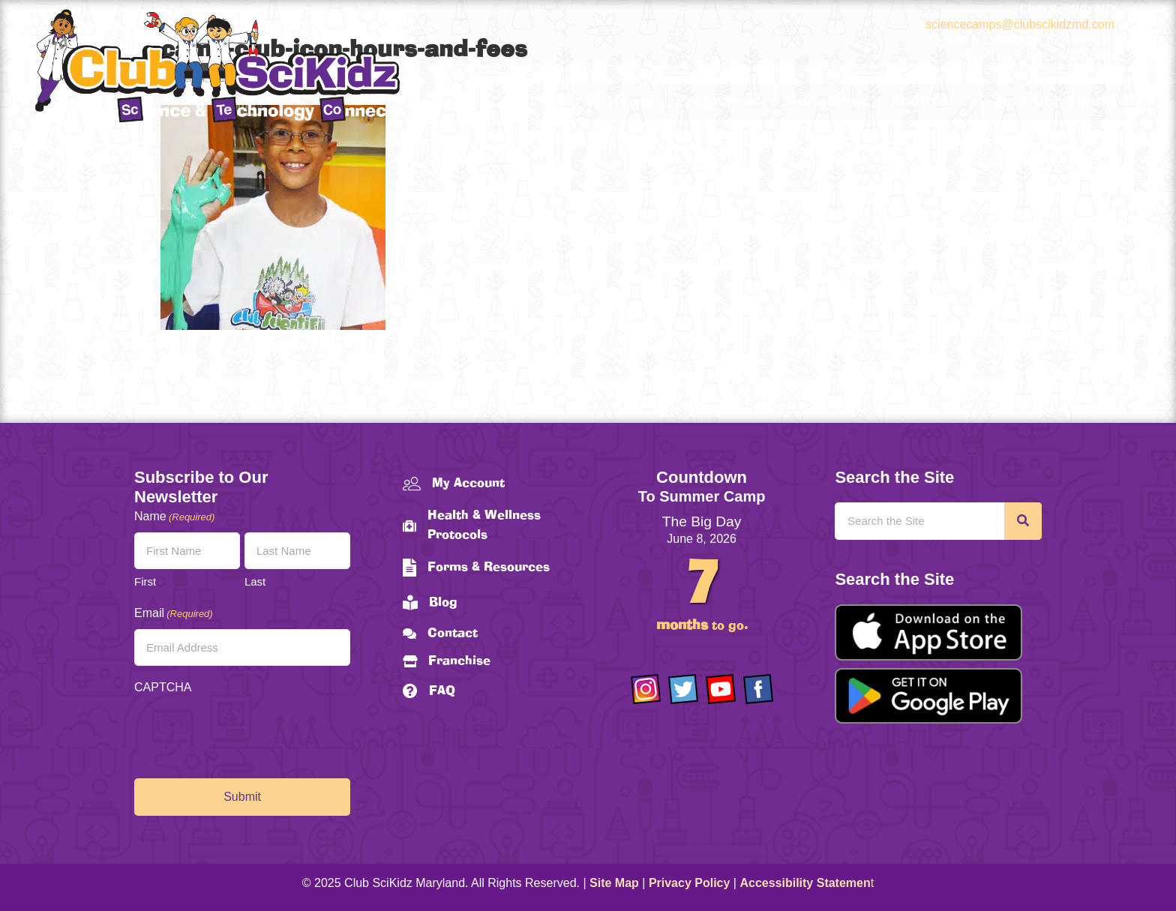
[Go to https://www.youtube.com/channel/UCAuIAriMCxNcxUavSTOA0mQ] (721, 689)
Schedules (827, 101)
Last (255, 581)
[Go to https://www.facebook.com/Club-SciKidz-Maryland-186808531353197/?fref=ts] (758, 689)
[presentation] (248, 732)
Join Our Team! (1054, 101)
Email (173, 614)
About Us (926, 101)
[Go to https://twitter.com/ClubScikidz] (683, 689)
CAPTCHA (162, 687)
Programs (715, 101)
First (145, 581)
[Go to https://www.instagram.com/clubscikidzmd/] (646, 689)
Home (619, 102)
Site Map (614, 883)
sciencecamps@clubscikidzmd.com (1020, 24)
